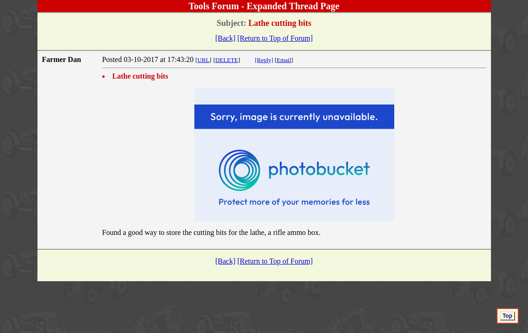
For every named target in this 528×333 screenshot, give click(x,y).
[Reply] (264, 59)
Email (284, 59)
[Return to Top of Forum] (275, 38)
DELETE (226, 59)
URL (204, 59)
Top (507, 316)
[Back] (225, 38)
